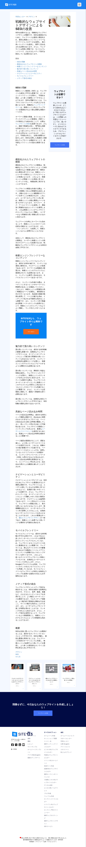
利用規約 (31, 841)
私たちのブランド (66, 752)
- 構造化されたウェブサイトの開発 (28, 64)
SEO (17, 654)
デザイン (31, 17)
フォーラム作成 (49, 796)
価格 (29, 738)
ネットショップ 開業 (50, 738)
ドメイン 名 (47, 741)
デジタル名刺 (48, 785)
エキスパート (65, 749)
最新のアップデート (34, 757)
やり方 (17, 657)
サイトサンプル (32, 746)
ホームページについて (67, 735)
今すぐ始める (31, 331)
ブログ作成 (47, 793)
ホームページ (32, 735)
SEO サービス (48, 826)
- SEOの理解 (20, 62)
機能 (29, 741)
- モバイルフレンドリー (24, 76)
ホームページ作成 (49, 735)
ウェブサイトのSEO (22, 124)
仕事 (65, 744)
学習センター (20, 17)
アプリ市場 (34, 755)
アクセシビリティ (52, 841)
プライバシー (38, 841)
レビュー (30, 744)
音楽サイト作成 (49, 766)
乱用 (45, 841)
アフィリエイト (65, 746)
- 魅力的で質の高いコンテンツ (26, 69)
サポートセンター (66, 738)
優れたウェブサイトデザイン (29, 518)
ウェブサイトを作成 (60, 145)
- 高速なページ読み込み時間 (26, 71)
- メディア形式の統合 (23, 78)
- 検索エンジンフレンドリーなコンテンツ (31, 66)
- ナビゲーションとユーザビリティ (28, 74)
